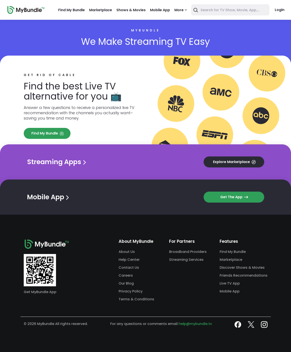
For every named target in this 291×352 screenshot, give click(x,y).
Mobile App (160, 10)
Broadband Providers (188, 252)
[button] (47, 133)
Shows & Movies (131, 10)
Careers (126, 275)
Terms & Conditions (136, 299)
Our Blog (126, 283)
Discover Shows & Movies (242, 267)
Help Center (129, 260)
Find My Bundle (71, 10)
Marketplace (100, 10)
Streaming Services (186, 260)
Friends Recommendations (244, 275)
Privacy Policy (131, 291)
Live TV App (230, 283)
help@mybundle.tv (195, 323)
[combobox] (230, 9)
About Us (127, 252)
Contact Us (129, 267)
